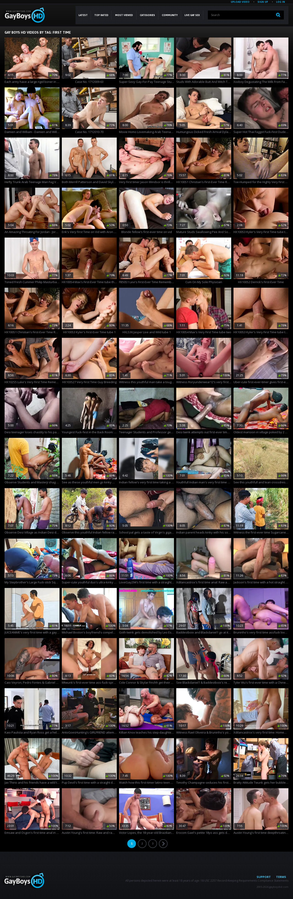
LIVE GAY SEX (192, 15)
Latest (83, 15)
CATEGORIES (147, 15)
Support (264, 877)
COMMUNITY (170, 15)
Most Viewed (124, 15)
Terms (281, 877)
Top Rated (101, 15)
